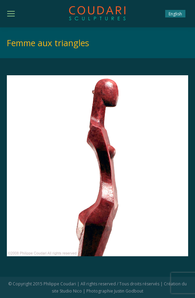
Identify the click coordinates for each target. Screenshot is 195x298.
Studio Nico (71, 291)
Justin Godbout (128, 291)
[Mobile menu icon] (11, 14)
